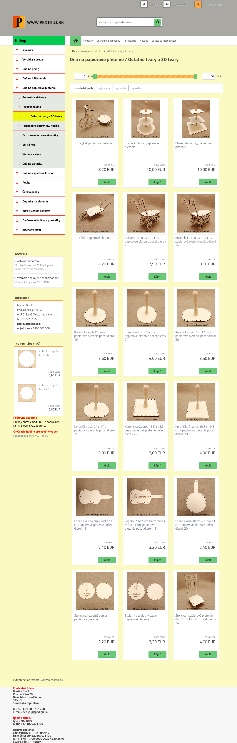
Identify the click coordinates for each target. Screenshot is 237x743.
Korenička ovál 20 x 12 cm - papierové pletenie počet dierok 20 (195, 335)
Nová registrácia (180, 4)
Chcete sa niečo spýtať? (164, 40)
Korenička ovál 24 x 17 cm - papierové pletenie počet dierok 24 (94, 430)
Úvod (74, 51)
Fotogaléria (130, 40)
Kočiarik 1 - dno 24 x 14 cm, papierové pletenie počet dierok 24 (195, 241)
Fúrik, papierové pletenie (95, 238)
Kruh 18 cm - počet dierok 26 (49, 353)
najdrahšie (120, 88)
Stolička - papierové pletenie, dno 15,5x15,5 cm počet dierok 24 (195, 619)
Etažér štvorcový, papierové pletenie (193, 145)
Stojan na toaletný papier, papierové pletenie (141, 617)
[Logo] (38, 22)
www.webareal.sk (52, 679)
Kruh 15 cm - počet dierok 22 (49, 387)
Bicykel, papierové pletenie (95, 143)
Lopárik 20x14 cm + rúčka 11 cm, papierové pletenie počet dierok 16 (93, 524)
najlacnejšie (104, 88)
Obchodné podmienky (108, 40)
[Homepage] (77, 40)
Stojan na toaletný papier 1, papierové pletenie (92, 617)
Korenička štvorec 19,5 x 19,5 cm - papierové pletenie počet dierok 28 (194, 430)
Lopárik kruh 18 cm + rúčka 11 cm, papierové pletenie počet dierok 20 (195, 524)
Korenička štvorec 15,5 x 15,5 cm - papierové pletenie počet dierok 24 (144, 430)
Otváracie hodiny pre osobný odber (37, 278)
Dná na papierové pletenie (93, 51)
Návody (144, 40)
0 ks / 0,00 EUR (212, 4)
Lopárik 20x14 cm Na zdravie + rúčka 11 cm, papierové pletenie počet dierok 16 (145, 524)
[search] (157, 22)
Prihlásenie (155, 4)
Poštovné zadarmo (27, 261)
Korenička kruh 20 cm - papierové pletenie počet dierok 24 (145, 335)
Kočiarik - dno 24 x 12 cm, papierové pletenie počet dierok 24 (145, 241)
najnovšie (136, 88)
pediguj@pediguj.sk (29, 324)
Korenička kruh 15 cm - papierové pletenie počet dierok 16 (94, 335)
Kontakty (88, 40)
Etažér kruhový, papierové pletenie (142, 145)
